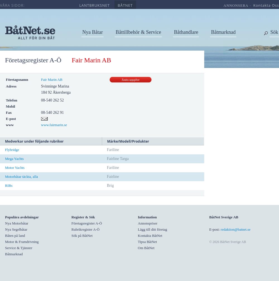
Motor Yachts (15, 168)
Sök (274, 32)
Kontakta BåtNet (150, 235)
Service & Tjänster (18, 248)
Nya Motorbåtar (16, 223)
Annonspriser (147, 223)
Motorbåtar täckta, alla (21, 176)
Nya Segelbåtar (16, 229)
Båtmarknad (223, 32)
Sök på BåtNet (82, 235)
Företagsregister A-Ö (33, 60)
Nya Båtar (92, 32)
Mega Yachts (14, 159)
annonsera (235, 5)
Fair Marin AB (51, 79)
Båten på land (15, 235)
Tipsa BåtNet (147, 242)
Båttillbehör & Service (138, 32)
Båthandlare (186, 32)
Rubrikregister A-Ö (85, 229)
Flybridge (12, 150)
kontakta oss (266, 5)
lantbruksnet (94, 5)
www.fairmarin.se (54, 125)
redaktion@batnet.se (236, 229)
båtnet (125, 5)
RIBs (9, 185)
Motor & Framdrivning (22, 242)
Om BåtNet (146, 248)
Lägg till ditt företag (152, 229)
